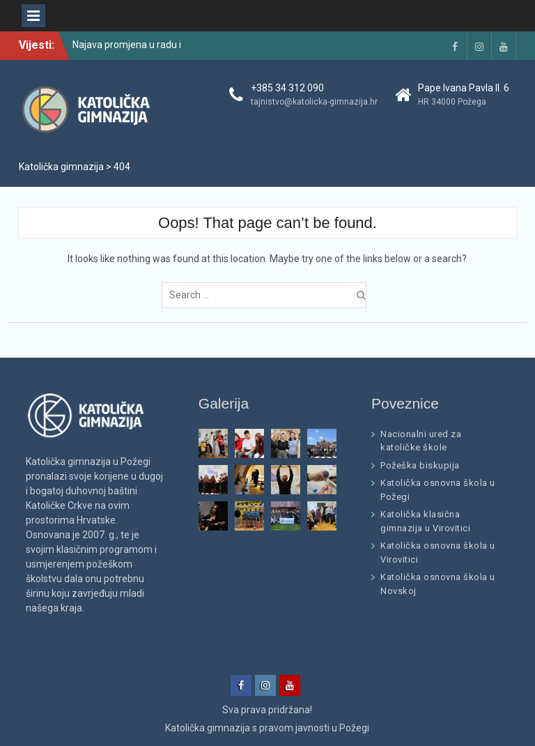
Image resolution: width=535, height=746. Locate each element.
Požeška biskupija (420, 465)
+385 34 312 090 (287, 87)
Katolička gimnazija (207, 727)
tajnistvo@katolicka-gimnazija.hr (314, 102)
